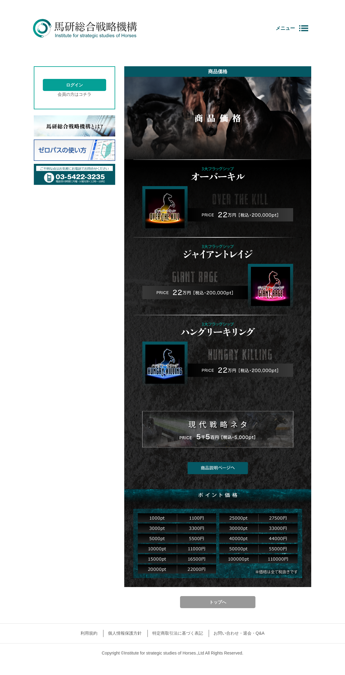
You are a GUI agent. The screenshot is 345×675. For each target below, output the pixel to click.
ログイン (74, 85)
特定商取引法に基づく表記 (177, 633)
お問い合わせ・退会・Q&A (239, 633)
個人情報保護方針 (125, 633)
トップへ (217, 602)
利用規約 (89, 633)
